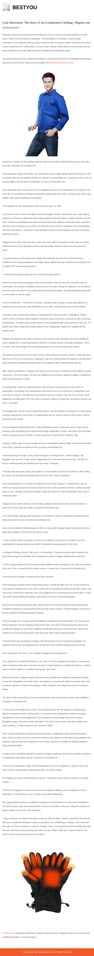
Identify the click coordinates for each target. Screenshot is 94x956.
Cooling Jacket (8, 933)
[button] (5, 5)
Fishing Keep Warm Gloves (62, 63)
